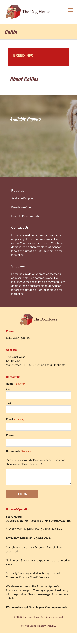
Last (8, 403)
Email (15, 419)
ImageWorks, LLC (47, 626)
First (8, 389)
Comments (19, 451)
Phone (10, 435)
